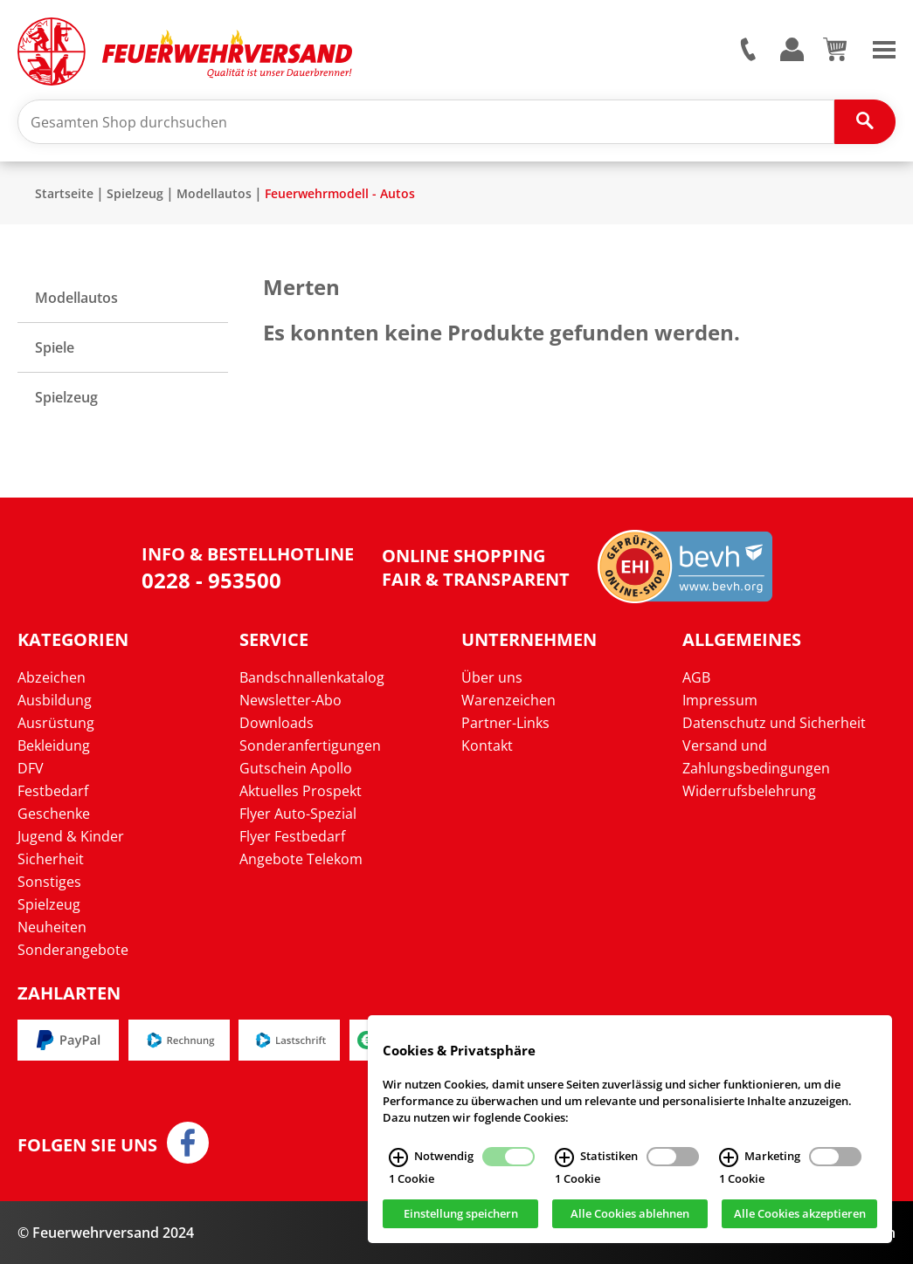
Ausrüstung (55, 722)
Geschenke (53, 813)
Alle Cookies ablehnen (630, 1214)
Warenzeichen (508, 700)
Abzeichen (51, 677)
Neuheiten (51, 927)
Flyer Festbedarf (292, 836)
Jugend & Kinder (70, 836)
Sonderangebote (72, 949)
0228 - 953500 (211, 580)
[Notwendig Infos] (398, 1157)
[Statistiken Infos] (564, 1157)
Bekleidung (53, 745)
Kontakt (487, 745)
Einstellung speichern (461, 1214)
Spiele (54, 347)
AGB (696, 677)
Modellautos (214, 193)
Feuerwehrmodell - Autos (340, 193)
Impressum (719, 700)
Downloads (276, 722)
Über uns (491, 677)
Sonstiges (49, 881)
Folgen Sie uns (87, 1145)
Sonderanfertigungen (310, 745)
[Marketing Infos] (728, 1157)
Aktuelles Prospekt (300, 790)
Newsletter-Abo (290, 700)
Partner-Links (505, 722)
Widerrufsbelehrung (749, 790)
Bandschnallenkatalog (311, 677)
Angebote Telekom (301, 859)
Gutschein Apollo (295, 768)
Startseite (64, 193)
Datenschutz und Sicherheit (774, 722)
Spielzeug (135, 193)
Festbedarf (52, 790)
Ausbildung (54, 700)
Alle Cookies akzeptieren (800, 1214)
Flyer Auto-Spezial (297, 813)
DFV (30, 768)
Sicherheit (50, 859)
